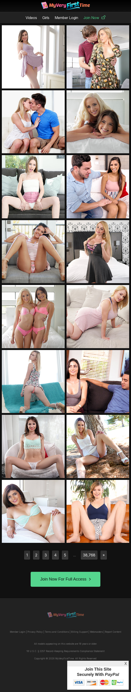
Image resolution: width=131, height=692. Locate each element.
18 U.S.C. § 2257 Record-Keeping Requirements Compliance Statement (65, 651)
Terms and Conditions (57, 631)
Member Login (66, 17)
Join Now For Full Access (65, 579)
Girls (45, 17)
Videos (31, 17)
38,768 (89, 555)
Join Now (94, 17)
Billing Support (79, 631)
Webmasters (96, 631)
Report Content (113, 631)
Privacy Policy (35, 631)
